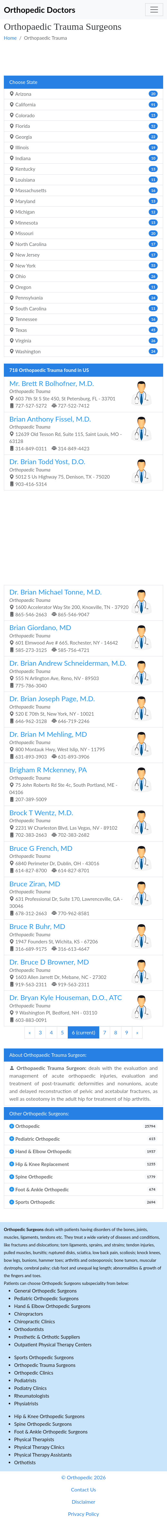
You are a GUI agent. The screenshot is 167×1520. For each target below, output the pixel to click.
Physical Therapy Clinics (39, 1447)
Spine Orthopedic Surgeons (43, 1424)
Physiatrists (26, 1403)
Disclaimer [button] (83, 1502)
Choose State (23, 82)
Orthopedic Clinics (33, 1373)
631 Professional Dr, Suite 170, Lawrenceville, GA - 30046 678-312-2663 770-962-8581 (81, 897)
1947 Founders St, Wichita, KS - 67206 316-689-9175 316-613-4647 (81, 937)
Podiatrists (25, 1380)
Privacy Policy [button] (83, 1514)
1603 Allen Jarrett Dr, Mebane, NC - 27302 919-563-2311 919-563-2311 (81, 972)
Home (10, 38)
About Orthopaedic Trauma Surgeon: (47, 1055)
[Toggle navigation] (154, 9)
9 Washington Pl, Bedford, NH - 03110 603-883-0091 (81, 1008)
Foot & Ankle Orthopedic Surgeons (51, 1431)
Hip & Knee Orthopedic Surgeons (49, 1416)
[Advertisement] (83, 58)
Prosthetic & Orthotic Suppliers (47, 1337)
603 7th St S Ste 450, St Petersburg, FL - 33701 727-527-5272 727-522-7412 (81, 394)
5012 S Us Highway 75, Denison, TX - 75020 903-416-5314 (81, 472)
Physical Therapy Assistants (43, 1455)
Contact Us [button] (83, 1489)
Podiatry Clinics (30, 1388)
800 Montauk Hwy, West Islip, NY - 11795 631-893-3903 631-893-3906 (81, 745)
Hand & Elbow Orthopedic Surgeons (52, 1306)
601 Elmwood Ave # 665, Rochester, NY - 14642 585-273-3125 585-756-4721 (81, 638)
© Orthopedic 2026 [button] (83, 1477)
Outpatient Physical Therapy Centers (53, 1344)
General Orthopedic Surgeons (45, 1291)
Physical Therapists (34, 1439)
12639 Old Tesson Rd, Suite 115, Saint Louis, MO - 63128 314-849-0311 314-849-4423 (81, 433)
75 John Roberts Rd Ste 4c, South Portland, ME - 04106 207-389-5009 (81, 783)
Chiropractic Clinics (34, 1321)
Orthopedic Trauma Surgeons (44, 1365)
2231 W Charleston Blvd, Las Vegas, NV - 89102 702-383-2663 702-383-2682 (81, 823)
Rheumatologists (31, 1396)
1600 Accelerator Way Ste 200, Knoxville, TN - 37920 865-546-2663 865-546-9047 (81, 602)
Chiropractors (28, 1314)
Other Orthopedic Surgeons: (39, 1113)
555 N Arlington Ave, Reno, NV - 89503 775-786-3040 (81, 673)
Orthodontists (29, 1329)
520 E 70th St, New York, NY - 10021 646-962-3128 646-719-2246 (81, 709)
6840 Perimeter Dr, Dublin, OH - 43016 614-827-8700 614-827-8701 (81, 859)
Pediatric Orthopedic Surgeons (46, 1298)
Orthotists (25, 1462)
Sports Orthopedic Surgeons (44, 1357)
